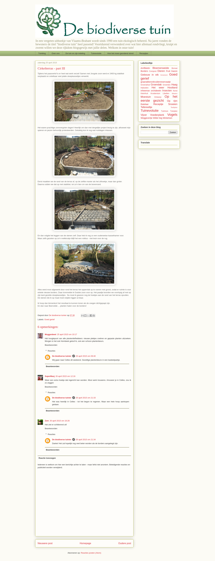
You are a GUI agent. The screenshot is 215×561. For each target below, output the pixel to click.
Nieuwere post (45, 543)
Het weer (158, 87)
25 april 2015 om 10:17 (67, 334)
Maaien (174, 93)
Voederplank (157, 114)
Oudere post (124, 543)
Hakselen (145, 88)
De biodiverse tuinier (61, 356)
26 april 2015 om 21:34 (86, 439)
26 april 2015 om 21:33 (86, 398)
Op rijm (172, 100)
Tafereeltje (146, 107)
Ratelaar (145, 104)
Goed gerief (49, 319)
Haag (174, 84)
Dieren (161, 71)
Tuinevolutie (96, 53)
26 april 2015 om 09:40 (86, 356)
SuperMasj (50, 376)
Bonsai (174, 68)
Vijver (144, 114)
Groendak (156, 84)
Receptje (158, 104)
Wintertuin (167, 118)
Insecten (167, 90)
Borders (144, 71)
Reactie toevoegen (47, 458)
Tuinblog (42, 53)
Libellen (166, 93)
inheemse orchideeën (151, 90)
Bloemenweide (160, 68)
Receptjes (143, 53)
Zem (47, 421)
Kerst (175, 91)
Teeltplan (174, 107)
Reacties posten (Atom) (91, 553)
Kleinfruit (144, 93)
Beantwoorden (51, 345)
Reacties (51, 351)
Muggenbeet (50, 334)
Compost (152, 71)
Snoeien (172, 104)
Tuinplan (173, 111)
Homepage (85, 543)
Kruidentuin (155, 93)
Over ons (56, 53)
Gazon (174, 71)
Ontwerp (157, 97)
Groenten (167, 85)
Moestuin (146, 96)
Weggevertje (146, 118)
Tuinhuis (164, 111)
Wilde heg (157, 118)
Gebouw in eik (150, 74)
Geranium (164, 75)
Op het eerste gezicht (159, 98)
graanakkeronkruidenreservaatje (156, 82)
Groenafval (145, 85)
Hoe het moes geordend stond (120, 53)
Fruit (168, 71)
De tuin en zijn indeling (75, 53)
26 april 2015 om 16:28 (60, 421)
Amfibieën (145, 68)
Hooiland (172, 87)
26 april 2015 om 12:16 (65, 376)
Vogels (172, 114)
